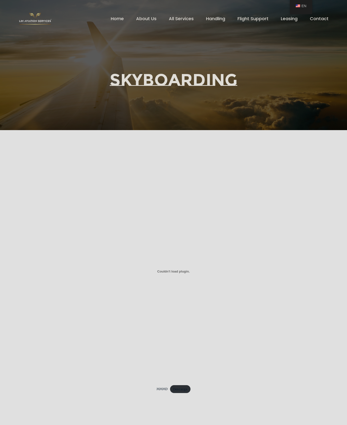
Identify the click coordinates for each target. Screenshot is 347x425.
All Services (181, 18)
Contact (319, 18)
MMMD (162, 389)
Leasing (289, 18)
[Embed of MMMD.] (173, 271)
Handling (215, 18)
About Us (146, 18)
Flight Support (252, 18)
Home (117, 18)
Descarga (180, 389)
